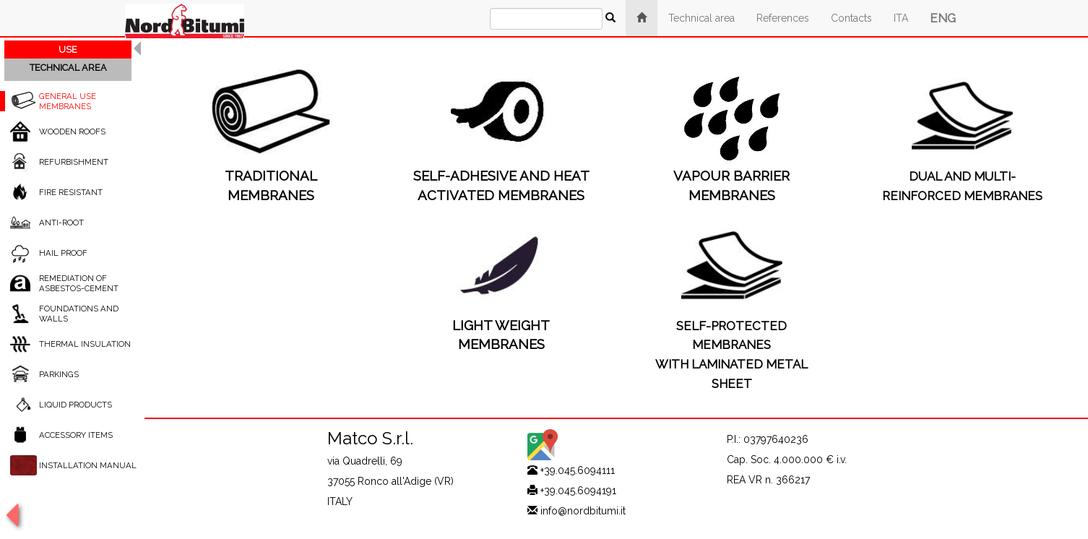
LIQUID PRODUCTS (75, 405)
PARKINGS (59, 374)
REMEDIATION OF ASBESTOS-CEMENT (78, 283)
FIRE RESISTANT (71, 192)
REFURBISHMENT (73, 162)
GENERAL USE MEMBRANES (67, 101)
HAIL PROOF (63, 253)
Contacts (851, 18)
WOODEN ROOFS (72, 131)
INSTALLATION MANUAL (88, 465)
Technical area (701, 18)
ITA (901, 18)
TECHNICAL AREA (68, 67)
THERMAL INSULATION (85, 344)
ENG (943, 18)
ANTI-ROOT (61, 222)
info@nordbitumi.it (583, 511)
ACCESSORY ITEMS (76, 435)
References (782, 18)
